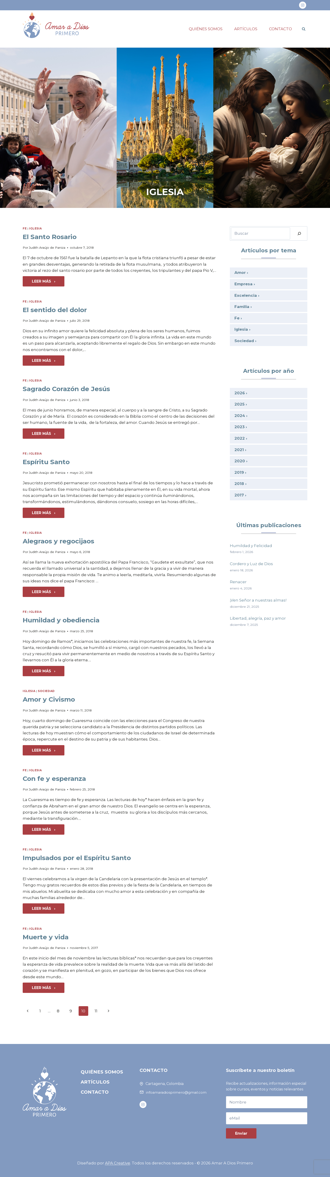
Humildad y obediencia (61, 620)
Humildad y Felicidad (251, 545)
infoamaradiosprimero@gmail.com (176, 1092)
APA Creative (117, 1163)
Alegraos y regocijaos (58, 541)
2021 (239, 449)
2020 (239, 461)
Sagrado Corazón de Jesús (66, 389)
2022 (239, 438)
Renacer (238, 582)
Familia (241, 306)
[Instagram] (302, 5)
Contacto (280, 29)
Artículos (245, 29)
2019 (239, 472)
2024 (239, 415)
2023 (239, 427)
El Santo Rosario (50, 237)
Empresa (243, 284)
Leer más (48, 282)
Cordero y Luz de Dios (251, 563)
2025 (239, 404)
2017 (239, 495)
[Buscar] (299, 233)
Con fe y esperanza (54, 778)
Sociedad (46, 691)
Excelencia (245, 295)
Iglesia (35, 228)
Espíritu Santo (46, 462)
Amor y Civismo (49, 699)
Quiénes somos (206, 29)
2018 (239, 483)
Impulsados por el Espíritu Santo (77, 858)
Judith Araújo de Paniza (47, 247)
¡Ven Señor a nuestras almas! (258, 600)
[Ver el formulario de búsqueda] (303, 29)
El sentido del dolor (55, 310)
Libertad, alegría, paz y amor (258, 618)
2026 (239, 393)
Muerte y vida (46, 937)
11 (96, 1011)
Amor (240, 272)
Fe (25, 228)
